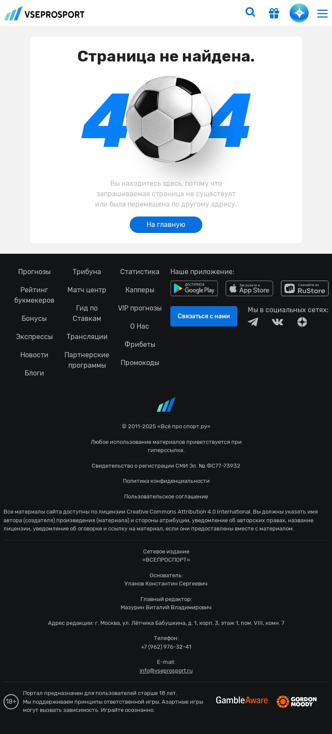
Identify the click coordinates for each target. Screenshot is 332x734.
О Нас (139, 326)
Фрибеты (139, 344)
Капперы (139, 290)
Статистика (140, 272)
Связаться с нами (204, 316)
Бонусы (34, 318)
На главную (166, 224)
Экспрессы (34, 337)
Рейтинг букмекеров (34, 295)
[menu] (322, 13)
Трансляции (87, 337)
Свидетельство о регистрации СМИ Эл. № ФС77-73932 (166, 465)
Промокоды (140, 363)
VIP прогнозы (140, 308)
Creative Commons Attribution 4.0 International (188, 511)
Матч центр (86, 290)
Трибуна (87, 272)
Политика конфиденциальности (166, 481)
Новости (34, 355)
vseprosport (44, 13)
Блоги (34, 373)
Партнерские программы (86, 360)
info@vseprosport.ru (166, 670)
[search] (250, 13)
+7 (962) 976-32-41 (166, 646)
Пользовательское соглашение (166, 496)
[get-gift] (274, 14)
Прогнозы (34, 272)
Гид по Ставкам (87, 313)
